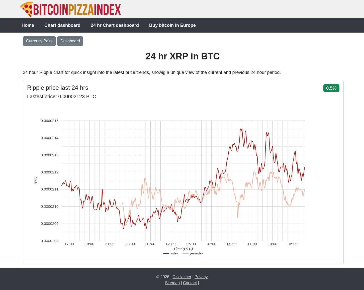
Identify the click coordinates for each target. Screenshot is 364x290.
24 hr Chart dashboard (115, 25)
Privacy (201, 277)
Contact (190, 283)
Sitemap (172, 283)
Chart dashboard (62, 25)
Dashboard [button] (70, 41)
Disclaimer (181, 277)
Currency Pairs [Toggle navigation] (39, 41)
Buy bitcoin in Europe (172, 25)
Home (28, 25)
